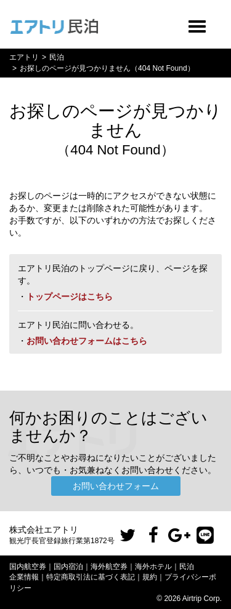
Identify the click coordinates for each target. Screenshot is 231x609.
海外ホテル (153, 566)
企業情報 (24, 577)
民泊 (56, 57)
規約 (149, 577)
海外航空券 (109, 566)
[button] (127, 535)
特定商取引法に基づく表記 (90, 577)
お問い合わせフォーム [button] (116, 486)
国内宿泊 (68, 566)
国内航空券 (27, 566)
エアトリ (24, 57)
